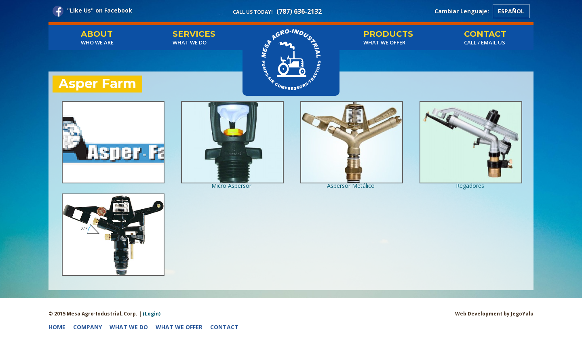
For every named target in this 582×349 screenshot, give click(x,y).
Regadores (470, 185)
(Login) (151, 313)
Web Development (479, 313)
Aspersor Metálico (351, 185)
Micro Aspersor (231, 185)
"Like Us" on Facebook (92, 11)
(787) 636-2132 (299, 11)
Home (56, 327)
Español (511, 11)
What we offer (179, 327)
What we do (129, 327)
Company (87, 327)
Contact (224, 327)
